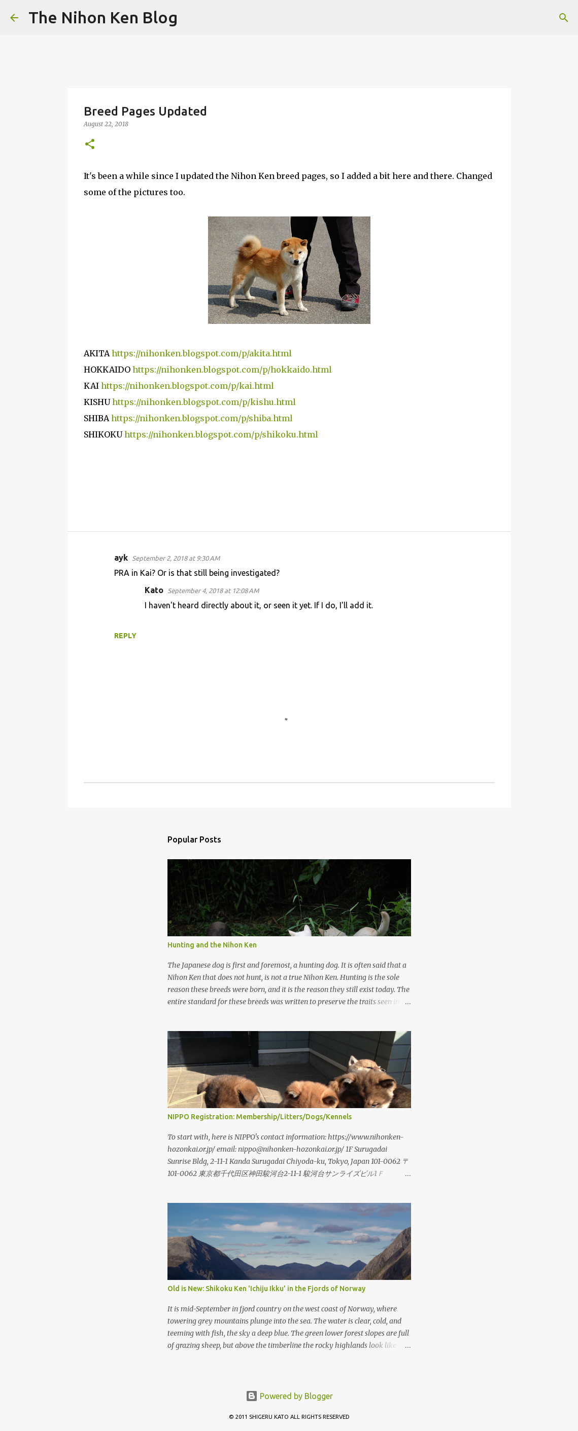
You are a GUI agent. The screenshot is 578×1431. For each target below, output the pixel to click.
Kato (154, 590)
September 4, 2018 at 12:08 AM (213, 590)
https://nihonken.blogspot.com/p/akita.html (202, 353)
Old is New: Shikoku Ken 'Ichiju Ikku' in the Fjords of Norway (266, 1289)
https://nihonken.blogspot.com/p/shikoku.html (221, 434)
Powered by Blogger (289, 1396)
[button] (90, 145)
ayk (121, 557)
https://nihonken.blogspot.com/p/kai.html (187, 386)
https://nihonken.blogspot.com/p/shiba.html (202, 418)
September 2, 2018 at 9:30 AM (176, 558)
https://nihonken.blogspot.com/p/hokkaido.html (232, 369)
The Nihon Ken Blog (103, 17)
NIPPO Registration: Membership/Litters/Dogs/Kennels (259, 1117)
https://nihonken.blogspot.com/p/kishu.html (204, 402)
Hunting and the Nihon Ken (212, 945)
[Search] (192, 18)
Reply (125, 636)
